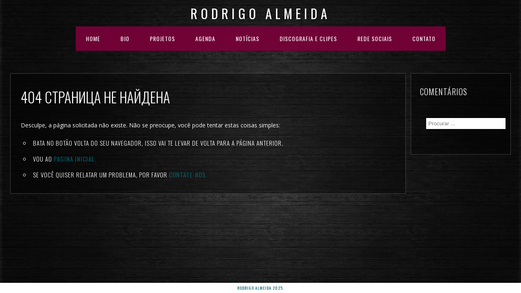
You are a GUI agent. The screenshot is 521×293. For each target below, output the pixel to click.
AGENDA (205, 38)
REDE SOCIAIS (374, 38)
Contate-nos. (188, 174)
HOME (93, 38)
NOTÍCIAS (247, 38)
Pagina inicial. (75, 158)
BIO (124, 38)
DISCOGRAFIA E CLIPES (308, 38)
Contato (424, 38)
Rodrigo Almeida (260, 13)
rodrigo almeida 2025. (260, 288)
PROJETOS (162, 38)
